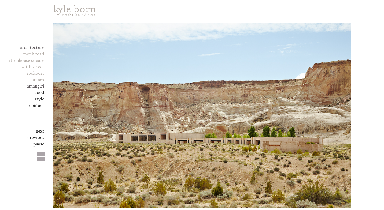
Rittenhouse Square (25, 60)
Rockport (35, 73)
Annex (38, 79)
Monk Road (33, 54)
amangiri (35, 86)
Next (40, 131)
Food (39, 92)
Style (39, 99)
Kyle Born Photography (74, 10)
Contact (36, 105)
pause (38, 144)
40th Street (33, 67)
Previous (35, 137)
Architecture (32, 47)
